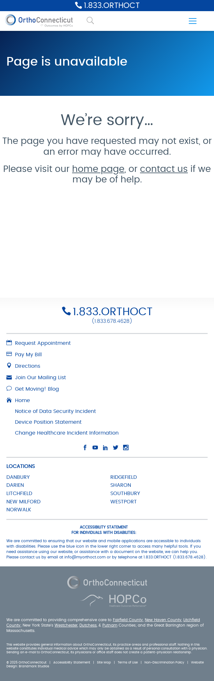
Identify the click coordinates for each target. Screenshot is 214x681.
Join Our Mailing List (36, 377)
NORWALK (18, 509)
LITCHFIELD (19, 493)
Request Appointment (38, 343)
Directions (23, 366)
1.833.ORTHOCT (112, 6)
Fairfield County (128, 620)
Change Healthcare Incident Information (67, 433)
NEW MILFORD (23, 501)
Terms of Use (128, 662)
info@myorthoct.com (85, 557)
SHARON (120, 485)
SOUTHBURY (125, 493)
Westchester (66, 625)
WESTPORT (123, 501)
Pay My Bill (24, 354)
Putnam (109, 625)
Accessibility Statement (71, 662)
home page (98, 169)
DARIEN (15, 485)
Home (18, 400)
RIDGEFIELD (123, 477)
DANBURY (18, 477)
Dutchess (88, 625)
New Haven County (163, 620)
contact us (164, 169)
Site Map (104, 662)
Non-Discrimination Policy (164, 662)
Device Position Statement (48, 422)
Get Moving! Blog (32, 389)
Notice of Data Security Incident (55, 411)
